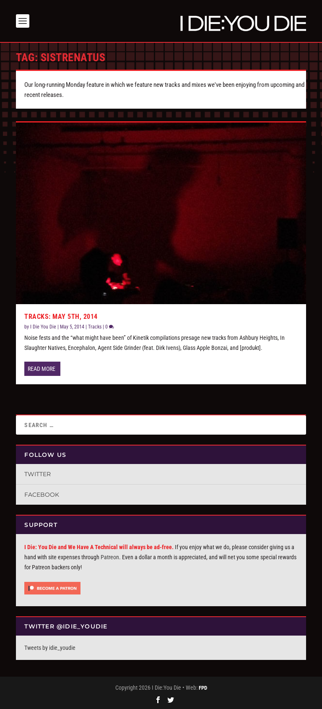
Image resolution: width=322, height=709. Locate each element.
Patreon (110, 557)
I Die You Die (43, 327)
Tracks (94, 327)
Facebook (41, 494)
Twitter (37, 474)
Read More (41, 368)
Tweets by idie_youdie (49, 647)
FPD (203, 688)
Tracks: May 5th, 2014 (61, 317)
